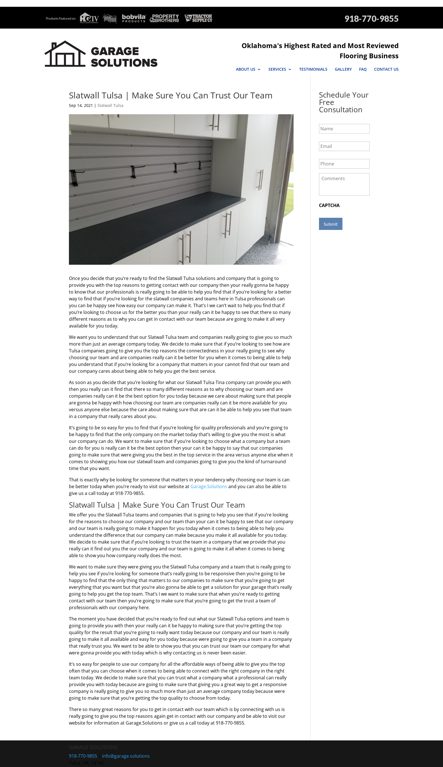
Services (277, 59)
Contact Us (386, 59)
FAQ (363, 59)
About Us (245, 59)
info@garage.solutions (126, 746)
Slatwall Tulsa (110, 95)
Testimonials (313, 59)
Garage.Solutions (208, 476)
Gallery (343, 59)
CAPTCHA (329, 195)
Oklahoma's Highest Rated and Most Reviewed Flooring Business (290, 45)
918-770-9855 (371, 18)
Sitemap (195, 759)
